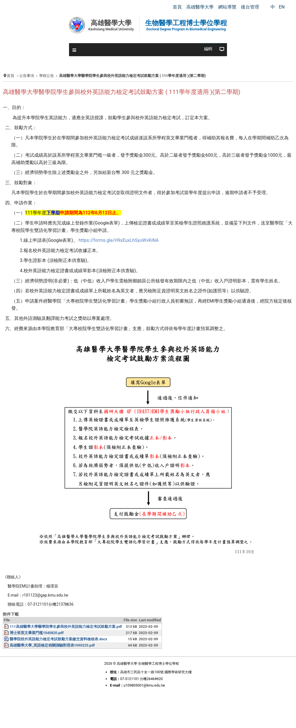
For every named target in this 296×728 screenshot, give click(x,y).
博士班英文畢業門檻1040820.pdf (37, 633)
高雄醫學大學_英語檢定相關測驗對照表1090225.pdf (52, 645)
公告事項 (26, 76)
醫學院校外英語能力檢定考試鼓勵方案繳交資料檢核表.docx (58, 639)
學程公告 (46, 76)
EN (282, 7)
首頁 (10, 76)
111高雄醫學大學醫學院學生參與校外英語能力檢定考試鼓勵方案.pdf (66, 626)
